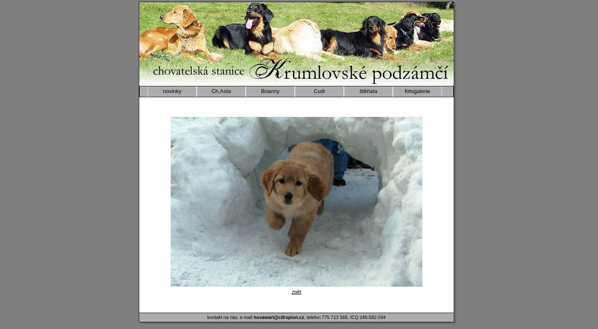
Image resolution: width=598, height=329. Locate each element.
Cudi (319, 91)
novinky (172, 91)
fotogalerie (417, 91)
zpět (297, 292)
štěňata (368, 91)
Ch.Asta (221, 91)
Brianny (270, 91)
